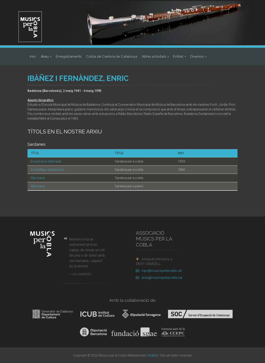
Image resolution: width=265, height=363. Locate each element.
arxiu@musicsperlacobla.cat (159, 277)
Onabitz (152, 355)
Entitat (178, 57)
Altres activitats (154, 57)
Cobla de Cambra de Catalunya (111, 57)
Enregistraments (68, 57)
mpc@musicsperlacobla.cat (159, 270)
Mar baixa (38, 178)
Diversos (197, 57)
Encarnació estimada (46, 161)
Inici (33, 57)
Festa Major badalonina (47, 169)
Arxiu (45, 57)
